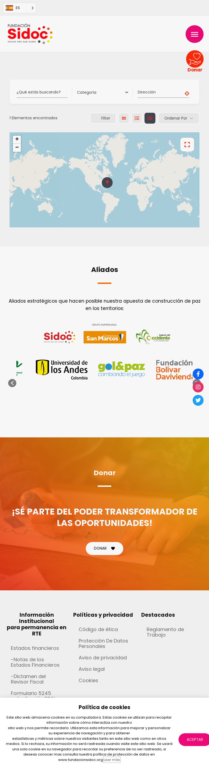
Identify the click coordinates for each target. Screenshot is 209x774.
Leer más (112, 759)
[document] (104, 387)
